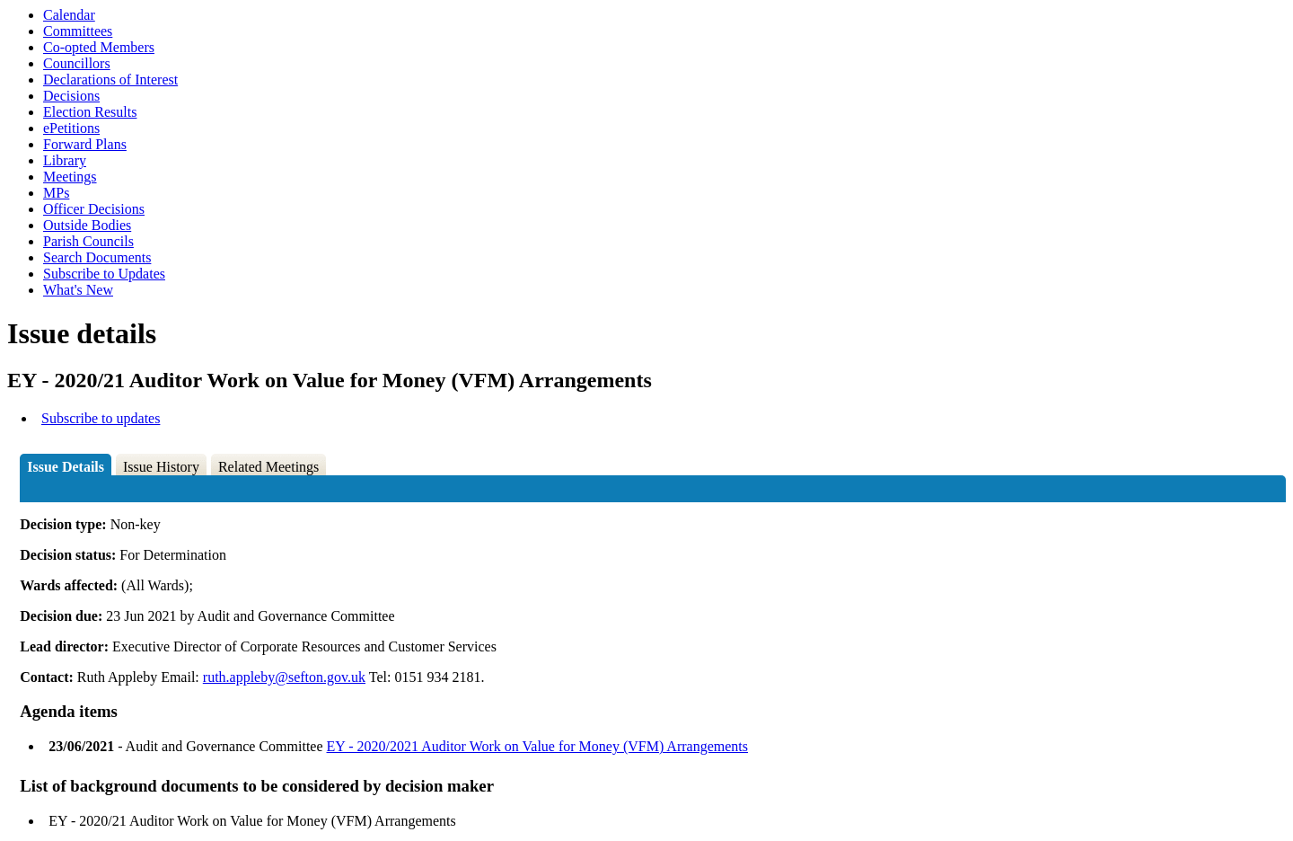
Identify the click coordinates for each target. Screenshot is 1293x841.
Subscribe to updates (100, 418)
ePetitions (71, 128)
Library (64, 160)
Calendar (69, 14)
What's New (78, 289)
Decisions (71, 95)
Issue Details (65, 466)
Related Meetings (268, 466)
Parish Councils (88, 241)
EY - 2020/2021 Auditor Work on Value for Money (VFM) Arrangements (537, 746)
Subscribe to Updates (104, 273)
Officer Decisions (94, 209)
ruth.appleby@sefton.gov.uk (284, 677)
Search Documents (97, 257)
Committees (77, 31)
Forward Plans (85, 144)
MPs (56, 192)
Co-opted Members (98, 47)
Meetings (70, 176)
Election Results (89, 112)
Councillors (76, 63)
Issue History (161, 466)
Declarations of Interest (110, 79)
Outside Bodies (87, 225)
